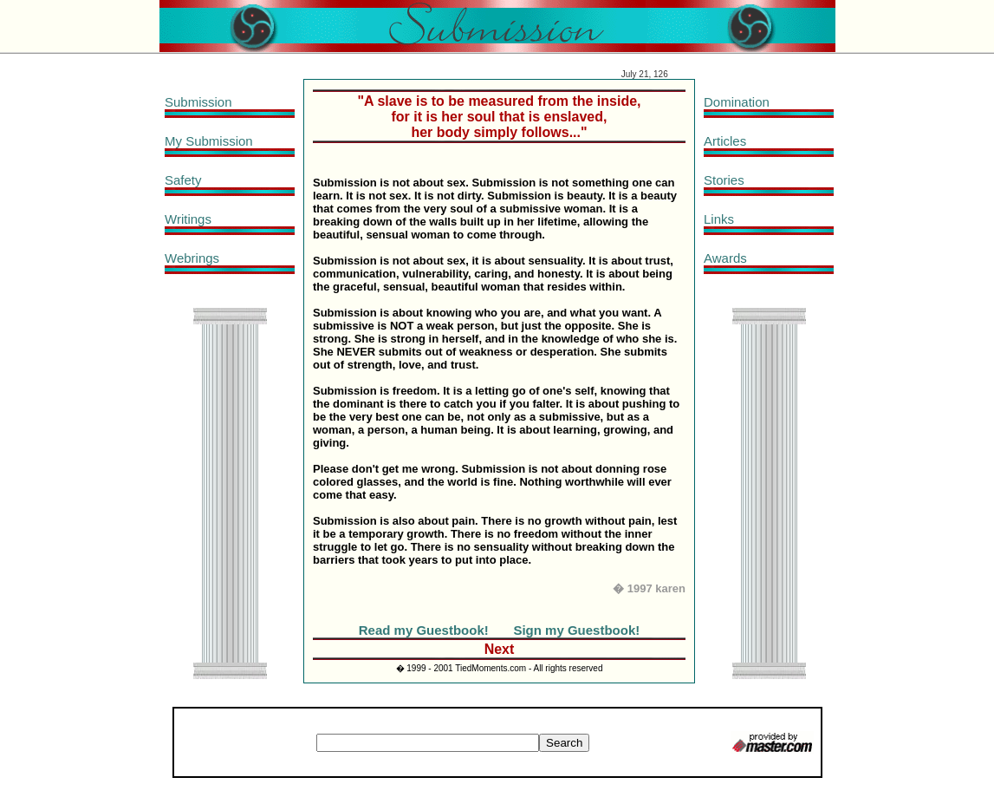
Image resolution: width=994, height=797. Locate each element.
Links (719, 219)
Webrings (192, 258)
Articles (725, 141)
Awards (725, 258)
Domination (737, 102)
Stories (724, 180)
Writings (188, 219)
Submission (198, 102)
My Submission (209, 141)
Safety (183, 180)
